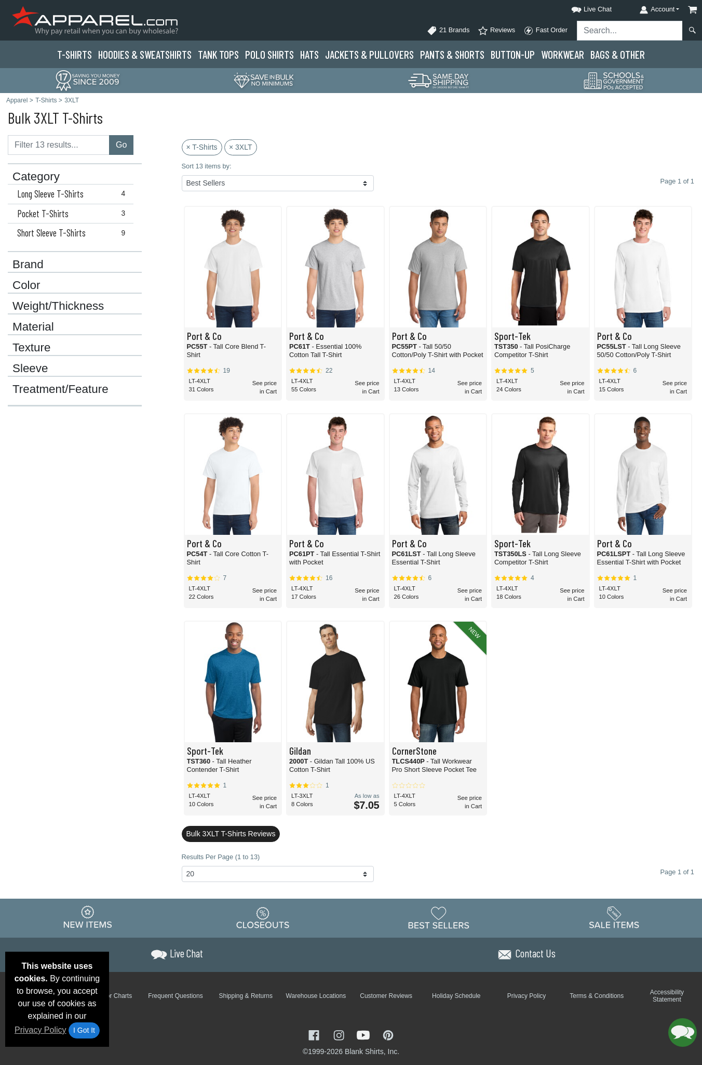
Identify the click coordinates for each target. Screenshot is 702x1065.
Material (33, 327)
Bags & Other (617, 54)
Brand (28, 264)
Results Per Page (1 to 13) (221, 857)
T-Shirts (74, 54)
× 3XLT (240, 147)
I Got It (84, 1030)
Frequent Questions (175, 996)
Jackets (369, 54)
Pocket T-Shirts (73, 213)
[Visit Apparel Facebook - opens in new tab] (315, 1034)
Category (36, 176)
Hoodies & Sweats (145, 54)
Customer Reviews (386, 996)
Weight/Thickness (58, 306)
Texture (31, 347)
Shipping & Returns (246, 996)
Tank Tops (218, 54)
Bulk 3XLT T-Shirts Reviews (231, 834)
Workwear (562, 54)
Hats (309, 54)
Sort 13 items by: (207, 166)
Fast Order (545, 30)
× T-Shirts (202, 147)
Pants (452, 54)
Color (26, 285)
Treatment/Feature (60, 389)
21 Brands (448, 30)
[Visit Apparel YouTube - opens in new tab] (364, 1034)
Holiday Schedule (456, 996)
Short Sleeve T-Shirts (73, 233)
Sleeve (30, 368)
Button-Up (513, 54)
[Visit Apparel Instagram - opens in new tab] (340, 1034)
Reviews (496, 30)
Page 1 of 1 (677, 872)
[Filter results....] (59, 145)
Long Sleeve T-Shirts (73, 194)
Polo (269, 54)
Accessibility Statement (667, 996)
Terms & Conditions (597, 996)
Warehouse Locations (316, 996)
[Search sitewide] (630, 31)
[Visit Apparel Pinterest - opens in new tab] (388, 1034)
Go (121, 144)
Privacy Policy (40, 1029)
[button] (582, 7)
